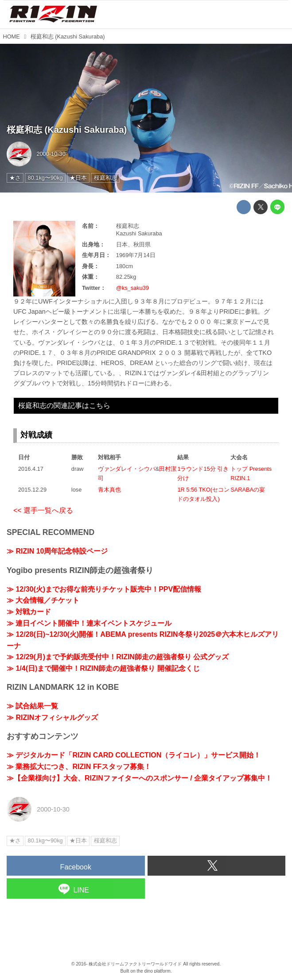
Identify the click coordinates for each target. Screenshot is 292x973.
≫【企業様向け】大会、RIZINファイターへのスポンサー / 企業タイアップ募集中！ (139, 778)
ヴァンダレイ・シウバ (127, 468)
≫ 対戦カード (29, 611)
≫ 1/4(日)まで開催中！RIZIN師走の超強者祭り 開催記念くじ (103, 668)
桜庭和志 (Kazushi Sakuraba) (67, 130)
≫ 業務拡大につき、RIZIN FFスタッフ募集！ (79, 766)
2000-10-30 (50, 153)
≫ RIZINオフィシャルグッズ (52, 717)
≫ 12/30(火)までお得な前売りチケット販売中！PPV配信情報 (104, 589)
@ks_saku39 (132, 288)
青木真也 (109, 489)
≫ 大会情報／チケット (43, 600)
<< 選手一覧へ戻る (43, 510)
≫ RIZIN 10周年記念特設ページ (57, 551)
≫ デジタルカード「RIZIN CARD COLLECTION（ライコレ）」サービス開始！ (134, 755)
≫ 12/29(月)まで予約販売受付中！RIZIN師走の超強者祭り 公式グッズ (118, 657)
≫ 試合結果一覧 (32, 706)
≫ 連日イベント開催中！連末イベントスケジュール (89, 623)
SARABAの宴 (247, 489)
